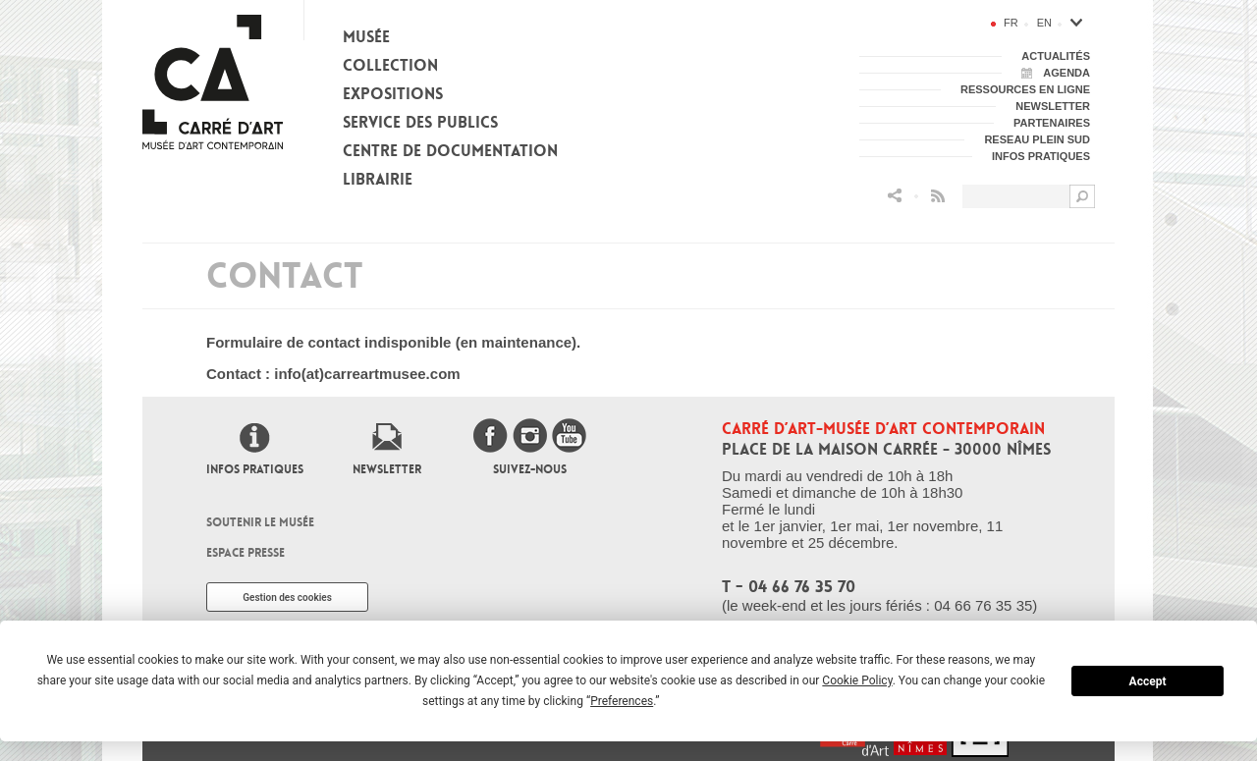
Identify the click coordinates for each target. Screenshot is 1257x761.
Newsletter (387, 469)
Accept (1148, 681)
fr (1011, 22)
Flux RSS (938, 196)
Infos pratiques (254, 469)
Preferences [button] (621, 701)
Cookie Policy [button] (857, 680)
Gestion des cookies (287, 597)
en (1044, 22)
